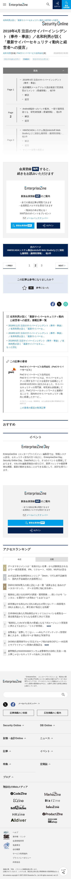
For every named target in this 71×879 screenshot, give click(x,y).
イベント (46, 751)
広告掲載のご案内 (52, 713)
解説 (27, 95)
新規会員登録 (22, 225)
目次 (49, 70)
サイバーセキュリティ (12, 59)
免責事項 (16, 845)
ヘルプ (15, 832)
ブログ (8, 777)
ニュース (46, 738)
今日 (19, 559)
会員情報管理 (18, 841)
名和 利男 (7, 53)
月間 (52, 559)
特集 (7, 764)
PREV (9, 265)
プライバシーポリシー (22, 858)
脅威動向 (26, 59)
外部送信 (16, 862)
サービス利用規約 (20, 854)
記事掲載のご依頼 (18, 713)
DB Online (47, 725)
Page (10, 89)
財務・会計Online (14, 738)
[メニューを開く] (4, 4)
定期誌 (45, 764)
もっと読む (11, 347)
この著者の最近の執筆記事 (33, 407)
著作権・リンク (19, 837)
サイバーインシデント (40, 59)
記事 (7, 751)
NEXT (62, 265)
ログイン (48, 225)
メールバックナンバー (35, 218)
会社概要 (16, 849)
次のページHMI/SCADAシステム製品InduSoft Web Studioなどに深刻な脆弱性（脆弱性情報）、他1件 (35, 250)
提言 (27, 99)
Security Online (13, 725)
